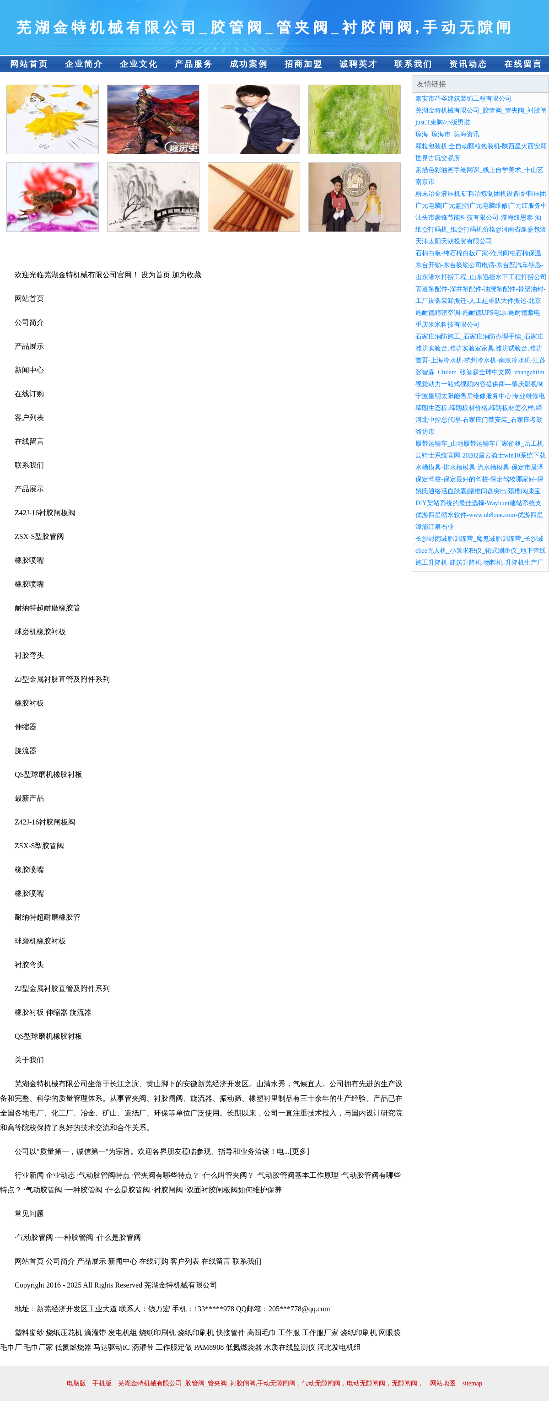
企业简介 (84, 64)
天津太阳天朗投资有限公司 (453, 241)
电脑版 (76, 1383)
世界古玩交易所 (437, 158)
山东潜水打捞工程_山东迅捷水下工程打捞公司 (481, 277)
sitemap (472, 1383)
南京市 (425, 181)
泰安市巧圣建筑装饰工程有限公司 (463, 98)
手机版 (102, 1383)
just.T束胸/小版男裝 (442, 122)
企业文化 (139, 64)
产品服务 (194, 64)
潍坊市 (425, 431)
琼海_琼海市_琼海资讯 (447, 134)
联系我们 (413, 64)
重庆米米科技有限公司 (447, 324)
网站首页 (29, 64)
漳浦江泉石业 (434, 526)
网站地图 (443, 1383)
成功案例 (249, 64)
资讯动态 (468, 64)
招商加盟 (304, 64)
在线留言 (523, 64)
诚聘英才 (358, 64)
